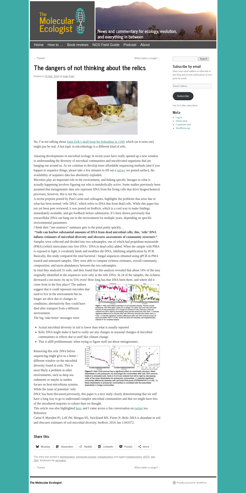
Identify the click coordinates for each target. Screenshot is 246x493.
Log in (179, 117)
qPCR (146, 457)
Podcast (129, 45)
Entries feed (181, 121)
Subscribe (183, 96)
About (145, 45)
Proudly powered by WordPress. (192, 482)
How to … (55, 45)
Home (39, 45)
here (78, 408)
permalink (60, 460)
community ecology (86, 457)
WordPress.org (183, 128)
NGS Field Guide (106, 45)
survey (121, 170)
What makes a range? (147, 58)
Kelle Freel (68, 76)
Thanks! (39, 58)
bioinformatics (67, 457)
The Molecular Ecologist (46, 482)
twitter (138, 408)
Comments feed (183, 124)
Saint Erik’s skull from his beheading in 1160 (95, 141)
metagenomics (105, 457)
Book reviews (78, 45)
